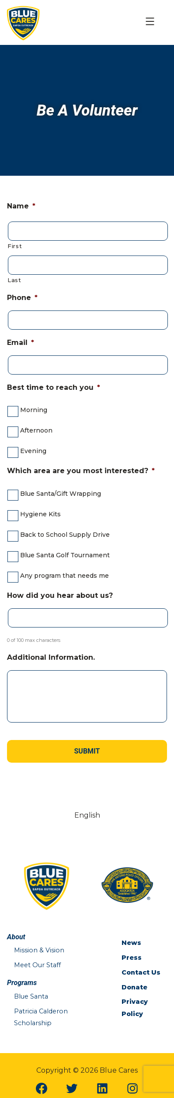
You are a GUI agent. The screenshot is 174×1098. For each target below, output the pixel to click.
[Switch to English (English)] (87, 815)
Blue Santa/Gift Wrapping (60, 494)
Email (20, 342)
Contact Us (141, 972)
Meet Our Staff (37, 965)
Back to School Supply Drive (65, 535)
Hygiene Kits (40, 514)
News (131, 943)
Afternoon (36, 430)
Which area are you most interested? (81, 471)
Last (14, 279)
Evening (33, 451)
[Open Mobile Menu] (150, 23)
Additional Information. (51, 657)
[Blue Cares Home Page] (23, 22)
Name (21, 206)
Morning (33, 410)
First (14, 245)
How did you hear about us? (60, 595)
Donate (134, 987)
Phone (22, 297)
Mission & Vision (39, 950)
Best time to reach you (53, 387)
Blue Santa (31, 996)
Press (132, 958)
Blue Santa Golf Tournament (65, 555)
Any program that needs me (64, 576)
